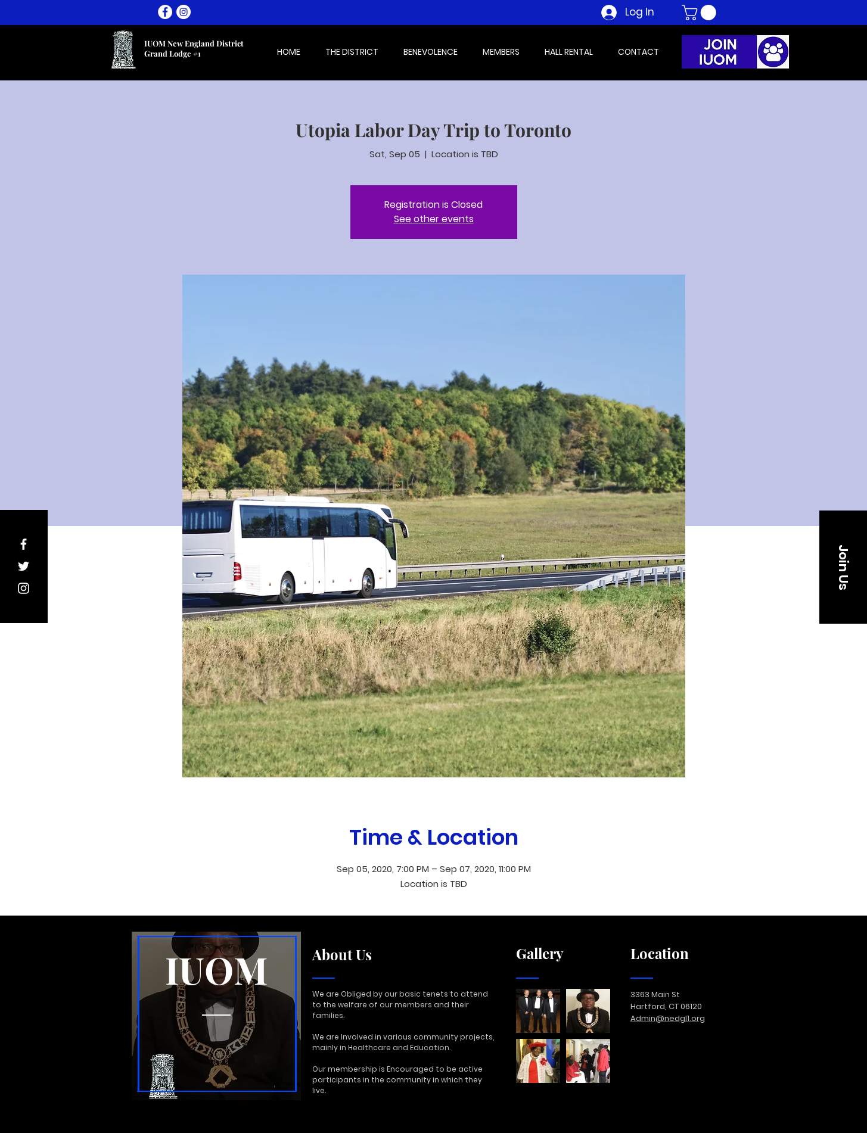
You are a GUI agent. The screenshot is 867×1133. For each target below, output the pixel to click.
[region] (216, 1016)
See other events (434, 219)
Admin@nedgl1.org (667, 1018)
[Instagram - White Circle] (183, 12)
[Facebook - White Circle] (165, 12)
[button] (701, 12)
